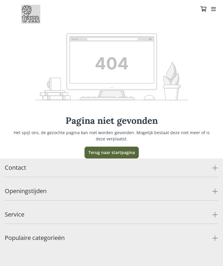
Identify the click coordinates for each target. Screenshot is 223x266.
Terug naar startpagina (111, 152)
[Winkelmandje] (203, 9)
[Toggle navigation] (213, 9)
